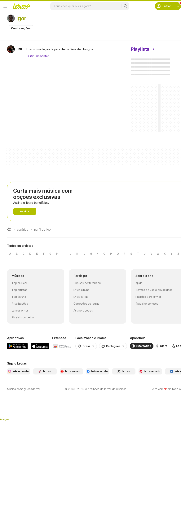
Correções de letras (86, 303)
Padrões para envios (148, 296)
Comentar (42, 56)
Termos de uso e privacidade (154, 289)
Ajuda (139, 283)
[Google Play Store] (17, 346)
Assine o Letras (83, 310)
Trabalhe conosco (147, 303)
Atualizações (20, 303)
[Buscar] (125, 6)
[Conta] (177, 6)
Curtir (30, 56)
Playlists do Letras (23, 317)
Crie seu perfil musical (87, 283)
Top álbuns (19, 296)
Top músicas (20, 283)
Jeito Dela (68, 49)
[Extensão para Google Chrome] (62, 346)
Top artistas (19, 289)
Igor (21, 18)
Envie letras (80, 296)
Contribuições (21, 28)
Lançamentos (20, 310)
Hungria (87, 49)
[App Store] (40, 346)
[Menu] (5, 6)
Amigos (4, 419)
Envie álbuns (81, 289)
